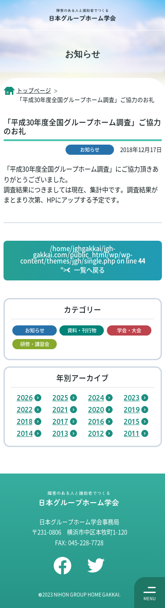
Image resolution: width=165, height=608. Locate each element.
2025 (60, 398)
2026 (25, 398)
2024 (96, 398)
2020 (96, 410)
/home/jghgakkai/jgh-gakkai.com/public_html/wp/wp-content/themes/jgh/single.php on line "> (82, 259)
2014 (25, 433)
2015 (131, 421)
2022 (25, 410)
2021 (60, 410)
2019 (131, 410)
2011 (131, 433)
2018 (25, 421)
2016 (96, 421)
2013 (60, 433)
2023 (131, 398)
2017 (60, 421)
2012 (96, 433)
